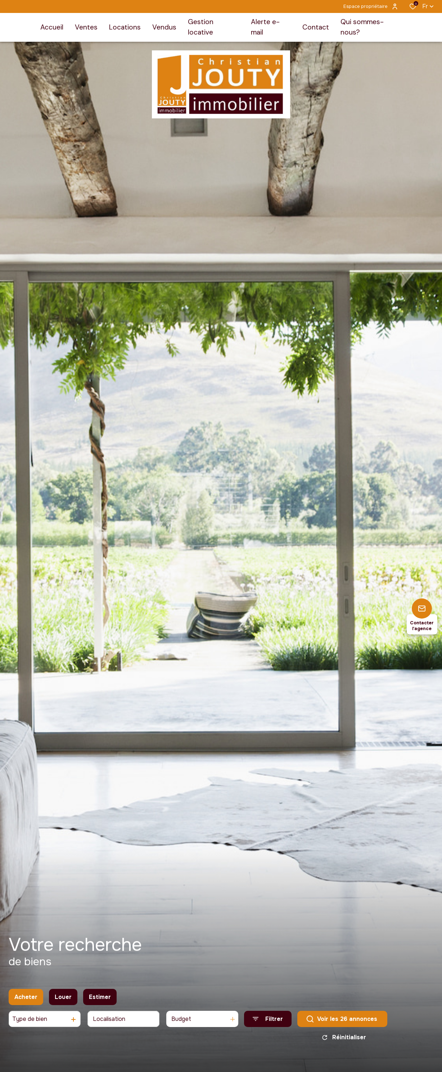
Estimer (100, 999)
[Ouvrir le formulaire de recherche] (268, 1022)
